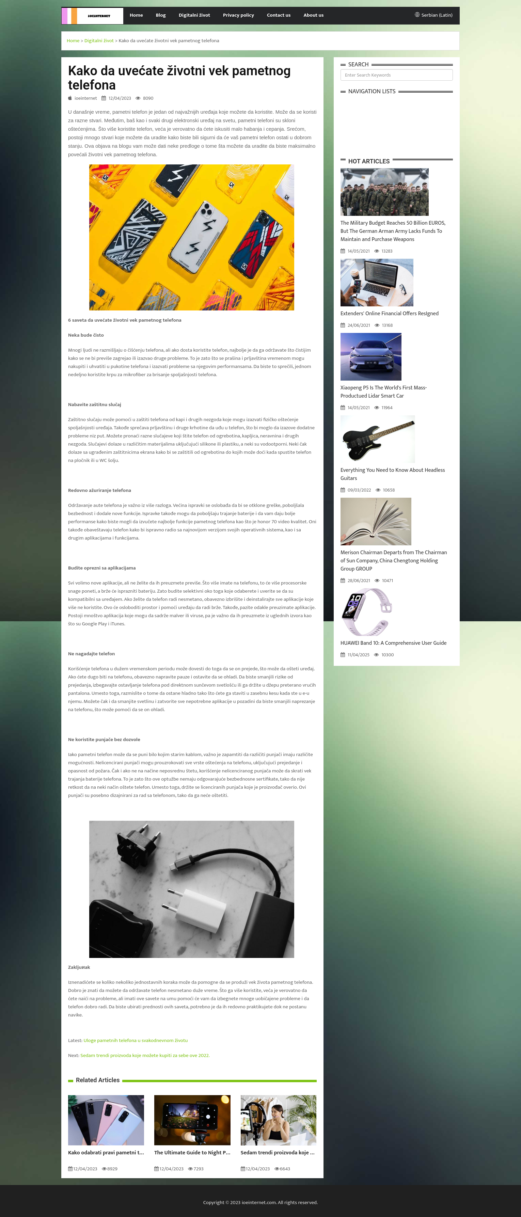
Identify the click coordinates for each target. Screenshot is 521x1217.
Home (136, 15)
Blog (161, 15)
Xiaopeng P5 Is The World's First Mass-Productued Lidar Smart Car (384, 392)
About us (314, 15)
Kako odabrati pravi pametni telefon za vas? (106, 1153)
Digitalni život (194, 15)
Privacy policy (238, 15)
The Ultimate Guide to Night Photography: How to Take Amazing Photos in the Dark (192, 1153)
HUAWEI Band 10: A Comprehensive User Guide (394, 643)
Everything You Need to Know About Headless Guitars (393, 474)
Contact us (278, 15)
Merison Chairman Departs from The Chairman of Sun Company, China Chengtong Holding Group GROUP (394, 561)
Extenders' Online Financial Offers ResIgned (390, 313)
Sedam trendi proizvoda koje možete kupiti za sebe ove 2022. (145, 1055)
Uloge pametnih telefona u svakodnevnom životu (136, 1040)
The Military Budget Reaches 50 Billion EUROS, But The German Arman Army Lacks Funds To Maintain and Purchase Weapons (393, 231)
